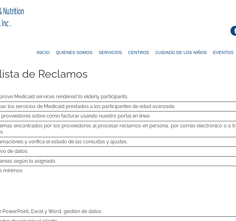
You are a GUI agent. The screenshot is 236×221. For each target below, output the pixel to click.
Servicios (110, 52)
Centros (138, 52)
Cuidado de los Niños (181, 52)
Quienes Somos (74, 52)
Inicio (43, 52)
